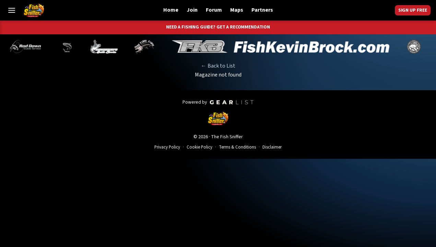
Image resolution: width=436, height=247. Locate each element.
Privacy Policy (167, 147)
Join (192, 10)
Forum (214, 10)
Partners (262, 10)
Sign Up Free (412, 10)
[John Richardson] (192, 47)
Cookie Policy (199, 147)
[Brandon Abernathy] (75, 47)
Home (170, 10)
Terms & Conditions (237, 147)
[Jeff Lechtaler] (152, 47)
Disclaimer (272, 147)
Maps (236, 10)
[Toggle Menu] (11, 10)
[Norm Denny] (115, 47)
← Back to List (218, 66)
